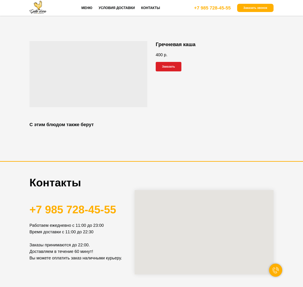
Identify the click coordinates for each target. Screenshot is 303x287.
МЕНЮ (86, 8)
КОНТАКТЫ (150, 8)
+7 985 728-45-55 (212, 8)
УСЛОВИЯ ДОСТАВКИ (117, 8)
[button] (255, 8)
